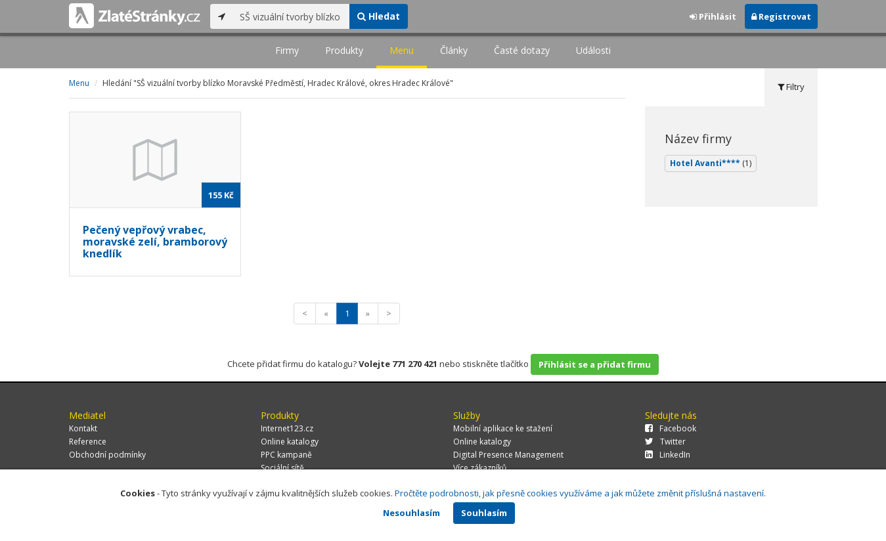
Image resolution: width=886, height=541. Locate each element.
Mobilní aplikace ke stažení (502, 428)
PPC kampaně (286, 454)
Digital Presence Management (508, 454)
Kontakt (83, 428)
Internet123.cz (287, 428)
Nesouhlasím (411, 513)
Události (593, 50)
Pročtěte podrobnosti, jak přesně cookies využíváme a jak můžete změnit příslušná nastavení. (580, 493)
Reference (87, 441)
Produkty (344, 50)
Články (454, 50)
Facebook (670, 428)
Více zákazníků (479, 467)
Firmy (287, 50)
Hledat (378, 16)
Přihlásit (713, 16)
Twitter (665, 441)
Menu (401, 50)
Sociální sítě (282, 467)
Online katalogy (290, 441)
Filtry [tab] (791, 87)
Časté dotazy (522, 50)
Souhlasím (484, 513)
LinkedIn (667, 454)
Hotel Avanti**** (710, 163)
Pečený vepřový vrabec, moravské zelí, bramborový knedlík (155, 241)
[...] (291, 16)
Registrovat (781, 16)
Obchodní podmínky (107, 454)
